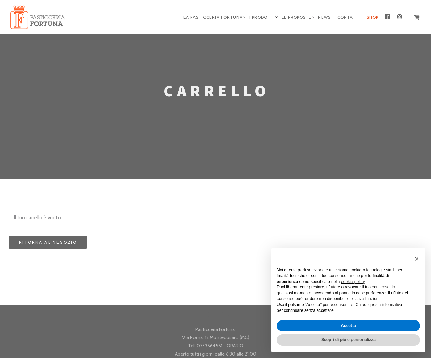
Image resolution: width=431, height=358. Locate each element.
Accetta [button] (348, 325)
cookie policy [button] (353, 281)
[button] (416, 258)
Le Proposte (297, 17)
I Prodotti (262, 17)
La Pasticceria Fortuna (213, 17)
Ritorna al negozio (48, 242)
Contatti (348, 17)
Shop (372, 17)
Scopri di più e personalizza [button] (348, 339)
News (324, 17)
